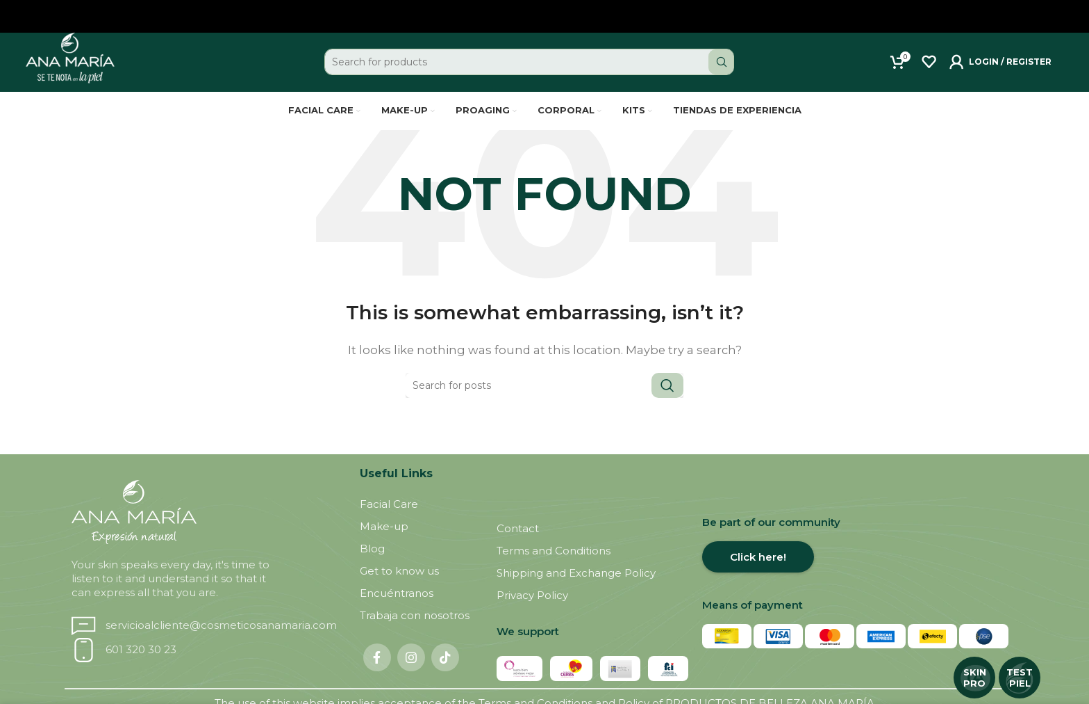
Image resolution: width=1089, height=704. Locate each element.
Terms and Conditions (553, 566)
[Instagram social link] (411, 673)
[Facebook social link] (377, 673)
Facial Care (389, 520)
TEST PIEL (1019, 677)
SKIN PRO (974, 677)
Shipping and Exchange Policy (576, 588)
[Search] (529, 69)
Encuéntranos (396, 609)
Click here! (758, 572)
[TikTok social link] (445, 673)
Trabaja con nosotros (414, 631)
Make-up (384, 542)
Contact (518, 544)
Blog (372, 564)
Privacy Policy (532, 611)
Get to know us (399, 586)
